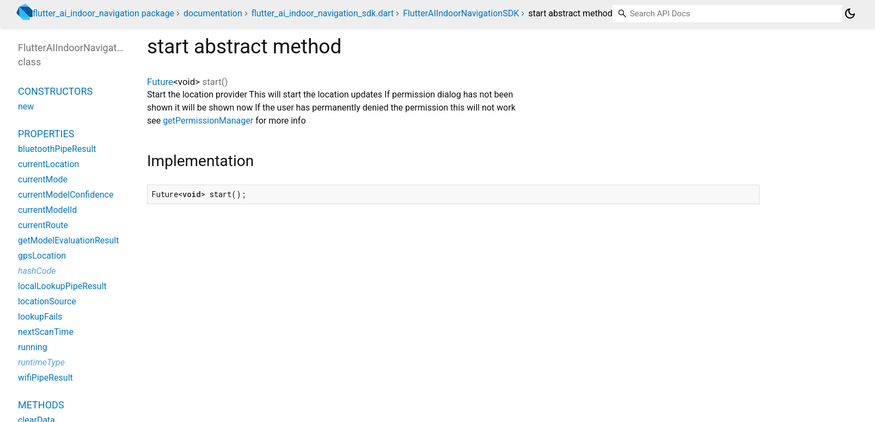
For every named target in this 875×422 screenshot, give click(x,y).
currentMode (43, 179)
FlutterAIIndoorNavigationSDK (461, 13)
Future (160, 81)
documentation (212, 13)
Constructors (55, 91)
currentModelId (47, 210)
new (26, 106)
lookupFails (40, 316)
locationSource (47, 301)
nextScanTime (46, 332)
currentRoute (43, 225)
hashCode (37, 271)
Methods (41, 405)
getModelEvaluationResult (68, 240)
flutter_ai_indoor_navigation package (103, 13)
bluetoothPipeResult (57, 149)
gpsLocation (42, 255)
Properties (46, 133)
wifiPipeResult (45, 377)
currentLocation (48, 164)
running (32, 347)
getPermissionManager (208, 120)
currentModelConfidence (65, 194)
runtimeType (41, 362)
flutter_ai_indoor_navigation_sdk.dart (323, 13)
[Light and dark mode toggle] (850, 13)
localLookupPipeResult (62, 286)
